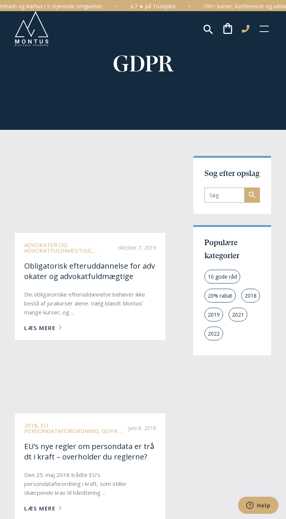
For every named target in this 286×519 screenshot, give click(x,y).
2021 (238, 314)
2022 (214, 333)
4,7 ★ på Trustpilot (160, 6)
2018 (251, 295)
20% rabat (220, 295)
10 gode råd (222, 276)
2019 (214, 314)
